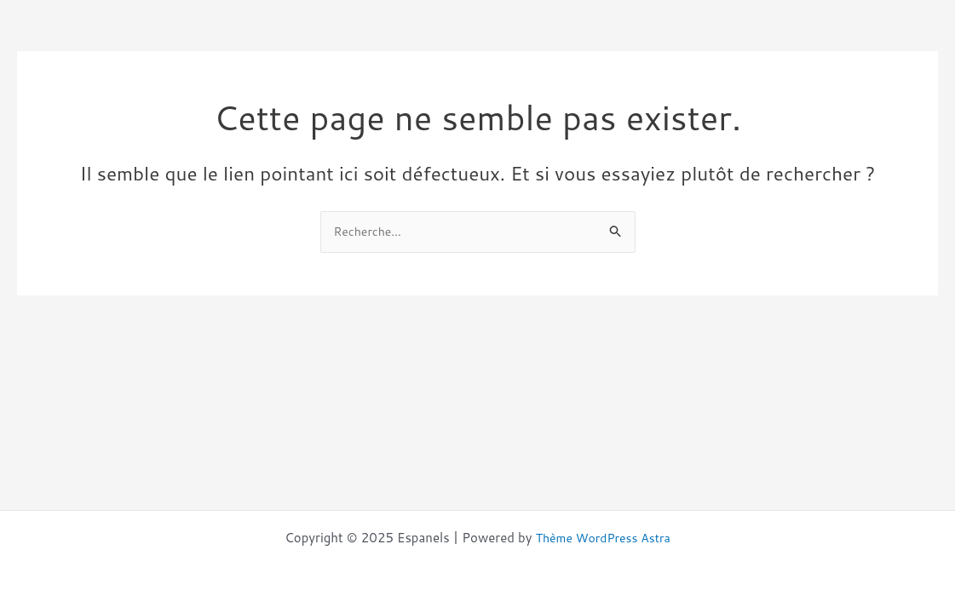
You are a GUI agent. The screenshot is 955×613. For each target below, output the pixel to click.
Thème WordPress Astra (603, 538)
